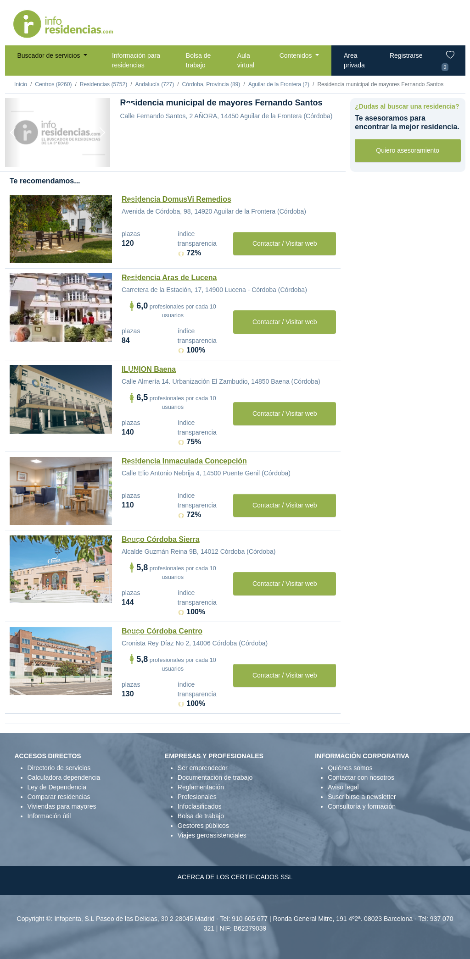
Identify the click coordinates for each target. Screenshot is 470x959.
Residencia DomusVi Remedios (176, 199)
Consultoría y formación (362, 806)
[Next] (102, 132)
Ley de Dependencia (57, 787)
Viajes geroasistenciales (212, 835)
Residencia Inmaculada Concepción (184, 461)
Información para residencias (136, 60)
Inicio (20, 84)
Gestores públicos (203, 825)
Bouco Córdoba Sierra (161, 539)
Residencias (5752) (103, 84)
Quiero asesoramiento (407, 150)
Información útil (49, 816)
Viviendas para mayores (62, 806)
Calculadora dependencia (64, 777)
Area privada (354, 60)
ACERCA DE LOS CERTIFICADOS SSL (234, 877)
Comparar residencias (59, 796)
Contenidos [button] (297, 55)
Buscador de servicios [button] (49, 55)
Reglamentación (201, 787)
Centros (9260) (53, 84)
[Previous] (13, 132)
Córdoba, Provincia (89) (211, 84)
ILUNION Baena (149, 369)
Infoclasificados (200, 806)
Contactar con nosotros (361, 777)
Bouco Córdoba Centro (162, 631)
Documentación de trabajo (215, 777)
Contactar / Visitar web (284, 243)
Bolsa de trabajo (198, 60)
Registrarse (406, 55)
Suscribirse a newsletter (362, 796)
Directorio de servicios (59, 768)
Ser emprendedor (203, 768)
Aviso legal (343, 787)
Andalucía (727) (154, 84)
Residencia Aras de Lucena (169, 277)
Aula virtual (245, 60)
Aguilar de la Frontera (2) (278, 84)
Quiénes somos (350, 768)
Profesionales (197, 796)
